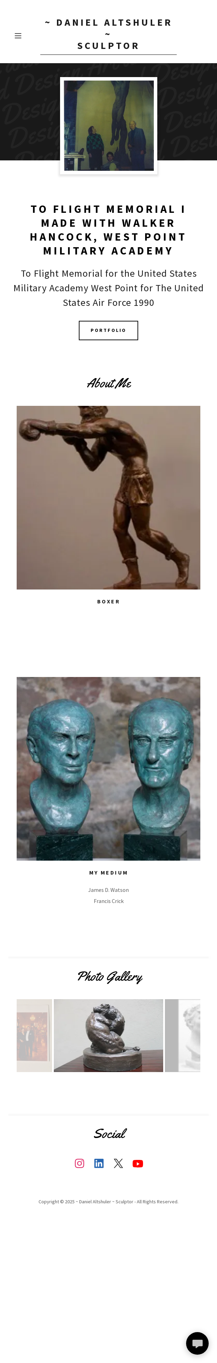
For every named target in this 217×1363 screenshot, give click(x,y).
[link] (108, 36)
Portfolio (108, 330)
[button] (25, 36)
